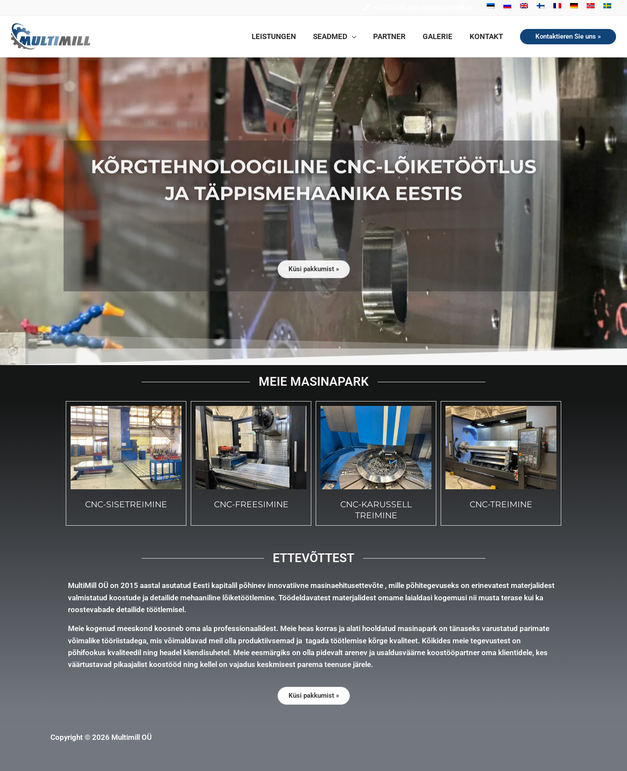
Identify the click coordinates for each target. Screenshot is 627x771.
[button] (342, 36)
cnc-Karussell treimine (376, 509)
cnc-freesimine (251, 504)
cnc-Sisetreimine (126, 504)
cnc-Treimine (501, 504)
